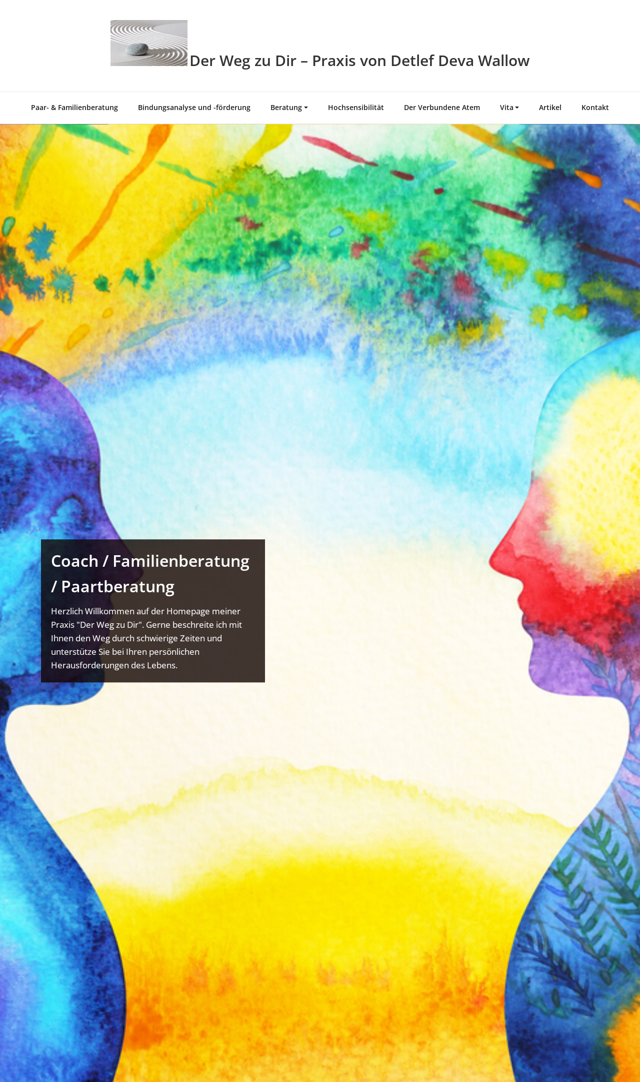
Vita (507, 107)
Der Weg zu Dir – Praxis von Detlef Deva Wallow (360, 60)
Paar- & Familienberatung (74, 107)
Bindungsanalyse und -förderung (194, 107)
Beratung (286, 107)
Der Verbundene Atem (442, 107)
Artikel (550, 107)
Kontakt (595, 107)
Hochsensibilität (356, 107)
